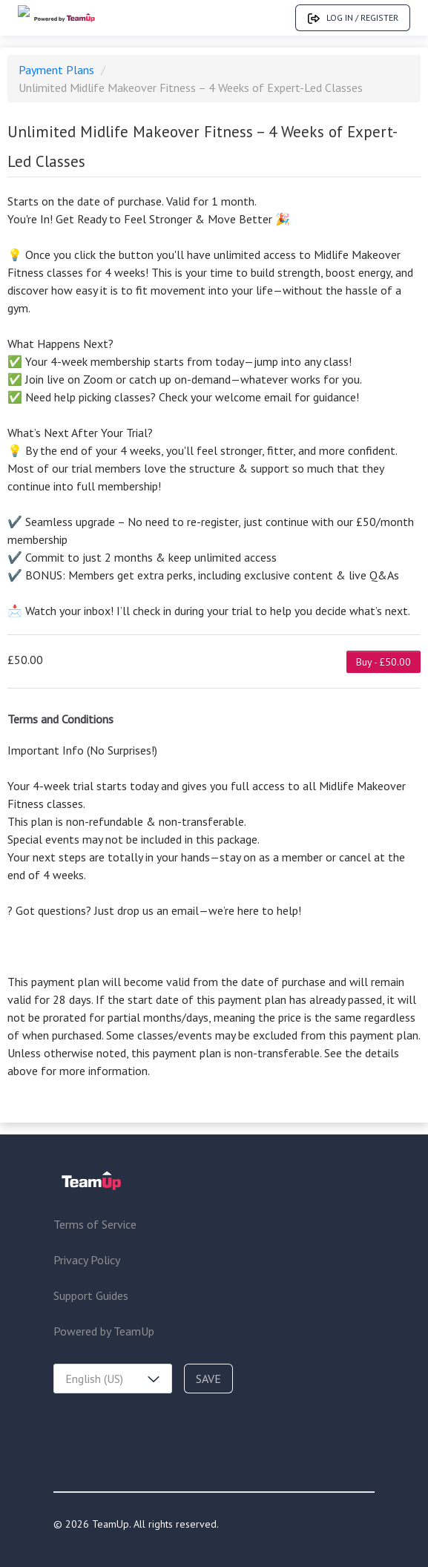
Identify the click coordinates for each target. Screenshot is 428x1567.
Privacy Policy (86, 1259)
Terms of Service (94, 1224)
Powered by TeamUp (103, 1331)
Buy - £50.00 (383, 661)
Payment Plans (58, 69)
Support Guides (90, 1295)
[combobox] (112, 1378)
